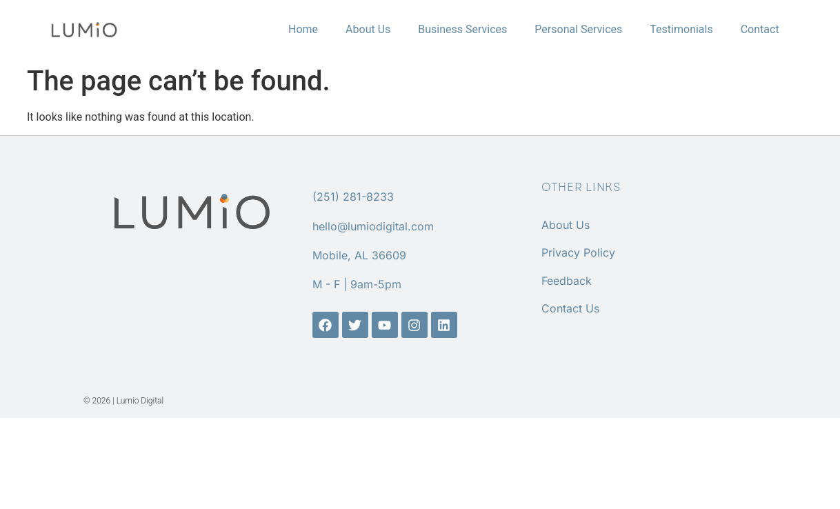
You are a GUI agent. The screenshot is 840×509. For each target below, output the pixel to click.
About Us (368, 29)
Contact (760, 29)
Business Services (462, 29)
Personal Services (578, 29)
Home (303, 29)
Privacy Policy (578, 252)
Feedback (566, 281)
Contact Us (570, 308)
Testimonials (681, 29)
